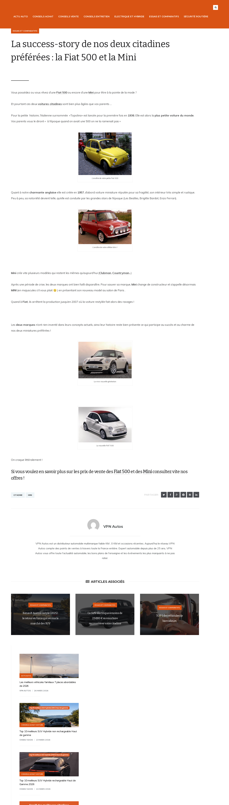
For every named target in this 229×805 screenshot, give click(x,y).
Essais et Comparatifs (166, 16)
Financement (20, 765)
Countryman (118, 298)
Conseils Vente (71, 16)
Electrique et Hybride (132, 16)
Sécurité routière (198, 16)
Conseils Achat (45, 16)
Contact (91, 765)
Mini (88, 105)
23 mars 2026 (183, 123)
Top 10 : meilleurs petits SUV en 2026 (180, 258)
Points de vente (22, 779)
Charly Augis (166, 123)
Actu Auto (23, 16)
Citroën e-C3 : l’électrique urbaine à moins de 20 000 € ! (189, 401)
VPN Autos (17, 83)
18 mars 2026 (183, 263)
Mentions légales (96, 758)
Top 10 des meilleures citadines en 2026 (181, 212)
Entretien (18, 772)
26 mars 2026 (181, 73)
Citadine (15, 526)
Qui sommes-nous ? (98, 751)
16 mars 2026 (181, 312)
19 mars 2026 (183, 217)
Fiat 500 (59, 105)
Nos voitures (20, 751)
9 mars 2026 (180, 406)
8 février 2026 (184, 505)
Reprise (17, 758)
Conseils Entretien (99, 16)
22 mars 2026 (183, 172)
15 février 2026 (182, 456)
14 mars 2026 (181, 361)
